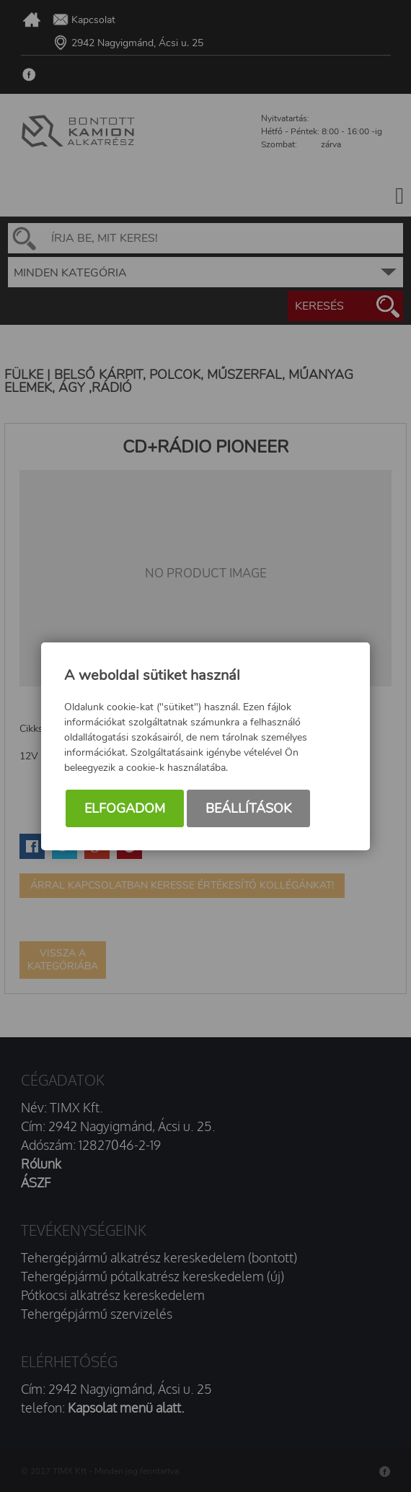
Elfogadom (124, 808)
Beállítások (248, 808)
